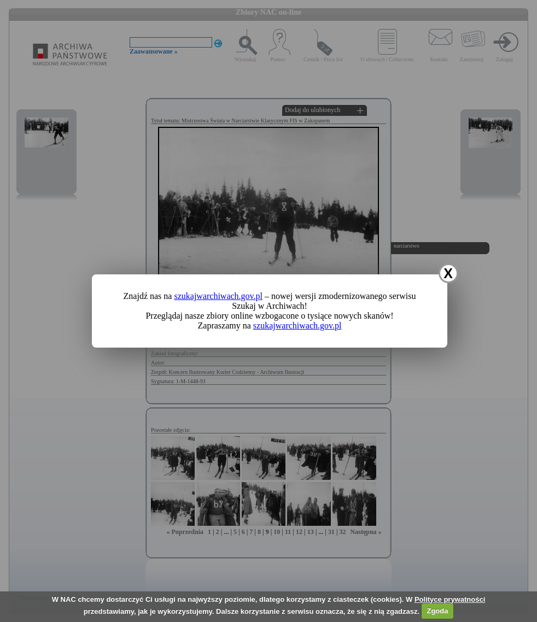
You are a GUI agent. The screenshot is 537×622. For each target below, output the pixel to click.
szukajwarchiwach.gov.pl (218, 296)
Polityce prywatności (450, 599)
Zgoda (437, 611)
